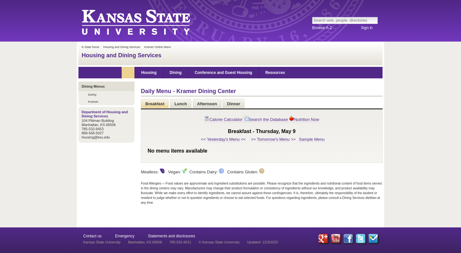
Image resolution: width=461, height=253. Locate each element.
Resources (275, 72)
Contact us (92, 236)
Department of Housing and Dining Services (105, 114)
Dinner (233, 103)
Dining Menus (93, 86)
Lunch (180, 103)
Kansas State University (136, 21)
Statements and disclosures (171, 236)
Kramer (93, 101)
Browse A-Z (322, 28)
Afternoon (207, 103)
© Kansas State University (219, 242)
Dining (176, 72)
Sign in (367, 28)
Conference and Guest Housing (223, 72)
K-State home (90, 47)
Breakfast (154, 103)
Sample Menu (312, 139)
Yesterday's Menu (223, 139)
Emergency (124, 236)
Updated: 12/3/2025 (262, 242)
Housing (149, 72)
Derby (92, 94)
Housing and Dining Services (122, 47)
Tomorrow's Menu (273, 139)
